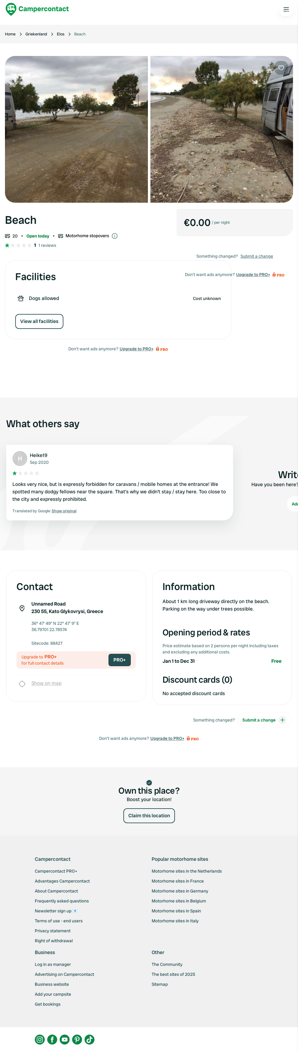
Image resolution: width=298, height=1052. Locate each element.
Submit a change (257, 256)
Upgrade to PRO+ (137, 349)
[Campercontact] (37, 9)
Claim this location (149, 815)
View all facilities (39, 321)
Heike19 (38, 455)
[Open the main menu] (286, 9)
